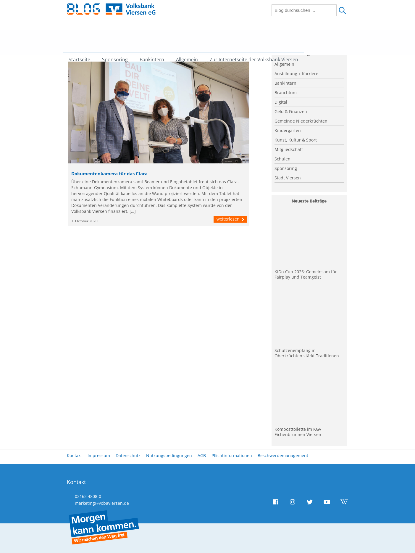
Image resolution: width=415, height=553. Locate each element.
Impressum (99, 455)
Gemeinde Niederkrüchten (300, 121)
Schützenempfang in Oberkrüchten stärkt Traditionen (306, 353)
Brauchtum (285, 92)
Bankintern (156, 37)
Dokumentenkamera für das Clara (109, 174)
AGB (202, 455)
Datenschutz (128, 455)
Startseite (84, 37)
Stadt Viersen (287, 178)
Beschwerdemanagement (283, 455)
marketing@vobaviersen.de (102, 503)
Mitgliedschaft (288, 149)
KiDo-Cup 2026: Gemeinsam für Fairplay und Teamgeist (305, 274)
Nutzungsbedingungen (169, 455)
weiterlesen (230, 219)
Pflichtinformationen (231, 455)
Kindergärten (287, 130)
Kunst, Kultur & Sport (295, 140)
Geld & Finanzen (290, 111)
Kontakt (74, 455)
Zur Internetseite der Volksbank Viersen (258, 37)
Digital (280, 102)
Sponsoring (119, 37)
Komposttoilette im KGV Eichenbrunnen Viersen (297, 431)
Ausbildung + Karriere (296, 73)
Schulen (282, 159)
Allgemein (191, 37)
